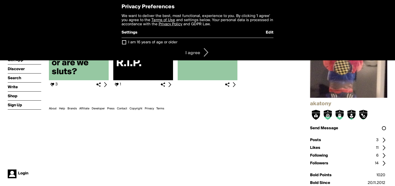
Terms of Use (163, 20)
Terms (160, 108)
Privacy (149, 108)
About (53, 108)
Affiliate (84, 108)
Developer (98, 108)
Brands (72, 108)
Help (62, 108)
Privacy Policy (170, 24)
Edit (269, 32)
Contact (122, 108)
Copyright (136, 108)
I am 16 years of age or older (152, 42)
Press (111, 108)
